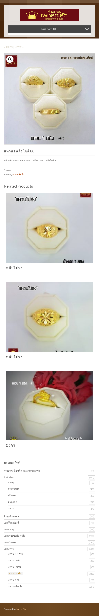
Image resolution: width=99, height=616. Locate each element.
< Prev (8, 47)
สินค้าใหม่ (9, 477)
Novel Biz (21, 609)
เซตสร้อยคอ (10, 542)
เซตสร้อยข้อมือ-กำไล (14, 535)
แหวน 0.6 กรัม (15, 554)
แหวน (11, 508)
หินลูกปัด (12, 502)
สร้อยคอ (12, 495)
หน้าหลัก (8, 160)
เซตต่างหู (9, 529)
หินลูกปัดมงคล (11, 516)
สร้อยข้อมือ (13, 489)
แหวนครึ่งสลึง (15, 586)
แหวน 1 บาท (14, 567)
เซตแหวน (19, 160)
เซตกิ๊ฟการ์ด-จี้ (11, 522)
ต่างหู (11, 482)
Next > (19, 47)
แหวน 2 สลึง (14, 580)
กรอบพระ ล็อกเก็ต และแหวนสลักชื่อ (22, 470)
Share (7, 170)
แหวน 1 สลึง (31, 160)
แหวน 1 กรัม (14, 560)
